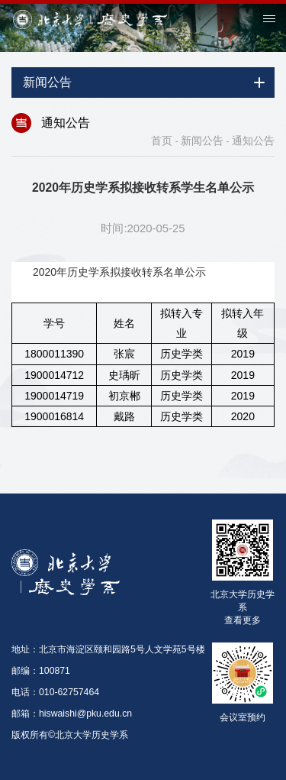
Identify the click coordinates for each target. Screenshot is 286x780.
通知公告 (253, 140)
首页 (161, 140)
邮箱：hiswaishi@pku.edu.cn (71, 713)
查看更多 (242, 620)
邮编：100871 (40, 670)
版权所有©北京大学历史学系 (69, 735)
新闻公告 (202, 140)
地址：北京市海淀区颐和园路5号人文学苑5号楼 (108, 649)
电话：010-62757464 (55, 692)
